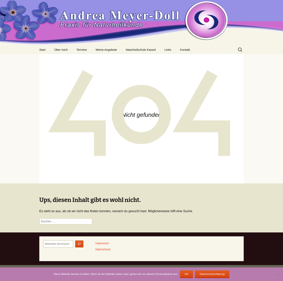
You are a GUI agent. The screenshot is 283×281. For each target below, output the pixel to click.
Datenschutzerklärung (212, 274)
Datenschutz (103, 249)
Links (167, 49)
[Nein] (278, 274)
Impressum (102, 243)
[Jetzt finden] (79, 244)
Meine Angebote (106, 49)
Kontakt (185, 49)
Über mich (61, 49)
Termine (81, 49)
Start (42, 49)
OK (186, 274)
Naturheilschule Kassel (141, 49)
